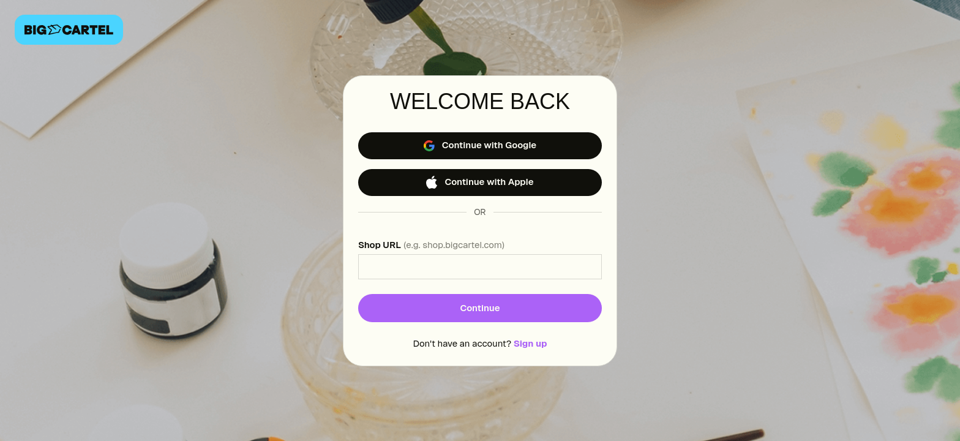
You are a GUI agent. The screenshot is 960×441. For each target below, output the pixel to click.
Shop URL (431, 245)
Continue (480, 308)
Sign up (530, 343)
